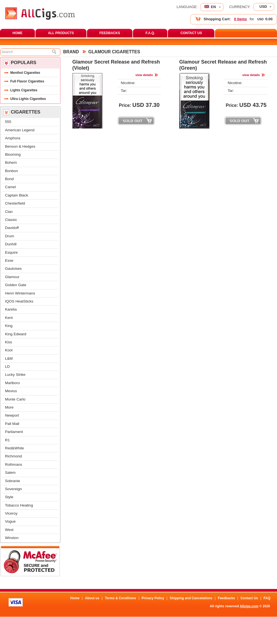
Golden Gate (15, 285)
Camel (10, 187)
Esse (9, 260)
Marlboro (12, 383)
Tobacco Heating (19, 505)
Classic (11, 220)
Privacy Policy (153, 598)
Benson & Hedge (20, 146)
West (9, 530)
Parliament (14, 432)
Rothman (13, 464)
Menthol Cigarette (25, 73)
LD (7, 366)
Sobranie (12, 481)
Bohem (11, 162)
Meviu (11, 391)
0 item (240, 19)
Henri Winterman (20, 293)
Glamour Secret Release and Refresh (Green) (223, 65)
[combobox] (263, 7)
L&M (9, 358)
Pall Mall (12, 424)
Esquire (11, 252)
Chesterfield (15, 203)
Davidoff (12, 228)
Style (9, 497)
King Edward (15, 334)
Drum (9, 236)
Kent (9, 318)
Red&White (14, 448)
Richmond (13, 456)
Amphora (12, 138)
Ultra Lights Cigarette (28, 99)
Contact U (249, 598)
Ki (8, 342)
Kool (8, 350)
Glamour (12, 277)
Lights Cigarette (23, 90)
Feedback (226, 598)
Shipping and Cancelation (191, 598)
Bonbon (11, 171)
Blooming (12, 154)
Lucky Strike (15, 374)
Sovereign (13, 489)
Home (74, 598)
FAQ (266, 598)
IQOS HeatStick (19, 301)
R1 (7, 440)
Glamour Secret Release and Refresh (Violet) (116, 65)
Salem (10, 472)
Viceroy (11, 513)
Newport (12, 415)
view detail (144, 75)
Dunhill (10, 244)
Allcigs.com (249, 606)
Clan (9, 212)
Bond (9, 179)
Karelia (11, 309)
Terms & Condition (120, 598)
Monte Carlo (15, 399)
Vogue (10, 521)
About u (92, 598)
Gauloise (13, 268)
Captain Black (16, 195)
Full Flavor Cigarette (27, 81)
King (8, 326)
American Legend (19, 130)
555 (8, 122)
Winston (12, 538)
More (9, 407)
